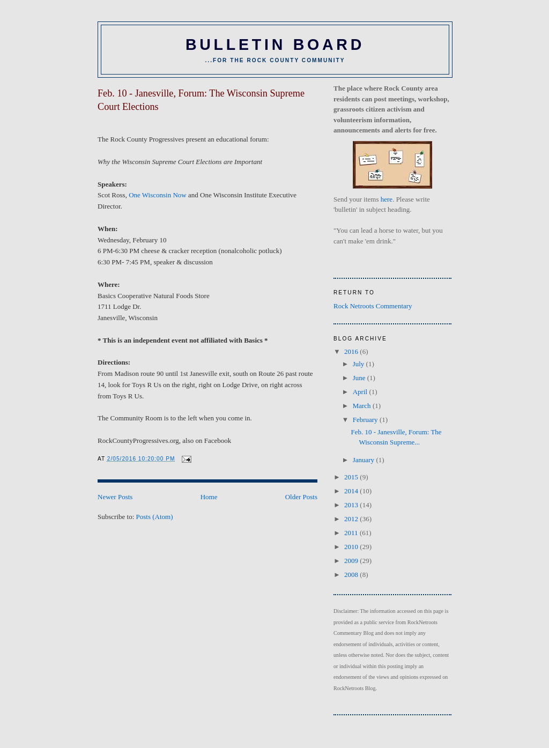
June (360, 378)
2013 (352, 505)
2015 (352, 477)
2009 (352, 561)
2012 (352, 519)
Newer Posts (115, 497)
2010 (352, 547)
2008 (352, 575)
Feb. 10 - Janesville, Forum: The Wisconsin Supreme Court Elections (201, 100)
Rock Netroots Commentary (372, 306)
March (363, 406)
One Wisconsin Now (158, 195)
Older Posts (301, 497)
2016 (352, 351)
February (366, 420)
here (386, 199)
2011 (352, 533)
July (359, 364)
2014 (352, 491)
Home (209, 497)
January (364, 460)
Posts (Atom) (154, 517)
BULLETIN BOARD (275, 44)
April (361, 392)
